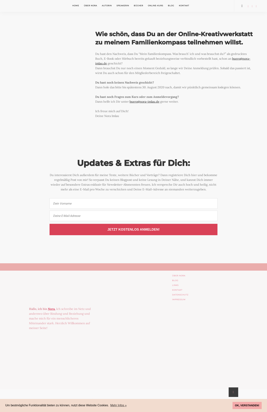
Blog (171, 5)
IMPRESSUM (179, 299)
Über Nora (90, 5)
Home (75, 5)
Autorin (107, 5)
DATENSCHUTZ (180, 295)
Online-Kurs (155, 5)
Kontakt (184, 5)
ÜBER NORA (178, 275)
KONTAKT (177, 290)
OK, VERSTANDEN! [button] (247, 405)
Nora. (51, 309)
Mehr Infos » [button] (118, 405)
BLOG (175, 280)
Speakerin (123, 5)
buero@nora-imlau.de (144, 101)
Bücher (138, 5)
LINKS (175, 285)
